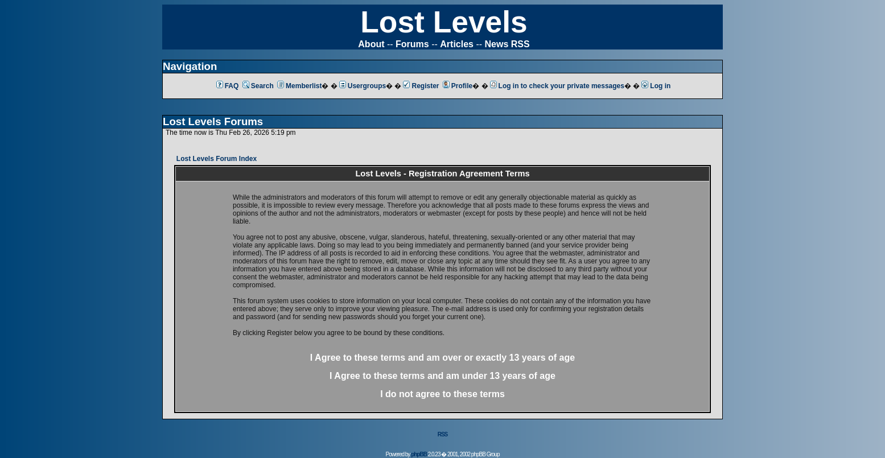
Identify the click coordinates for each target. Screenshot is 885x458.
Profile (457, 86)
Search (258, 86)
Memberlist (299, 86)
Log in (655, 86)
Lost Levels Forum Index (216, 159)
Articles (457, 44)
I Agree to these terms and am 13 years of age (442, 376)
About (371, 44)
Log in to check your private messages (557, 86)
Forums (412, 44)
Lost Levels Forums (213, 121)
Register (421, 86)
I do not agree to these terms (442, 394)
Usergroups (362, 86)
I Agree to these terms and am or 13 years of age (442, 357)
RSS (443, 434)
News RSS (507, 44)
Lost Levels (443, 22)
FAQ (227, 86)
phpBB (419, 454)
